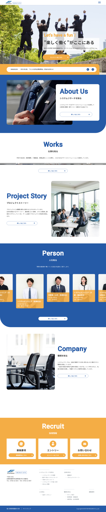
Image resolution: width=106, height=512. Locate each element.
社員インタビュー (47, 495)
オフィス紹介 (70, 495)
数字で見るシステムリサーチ (49, 477)
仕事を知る (67, 472)
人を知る (41, 492)
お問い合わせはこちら (84, 455)
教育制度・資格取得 (72, 497)
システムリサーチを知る (46, 472)
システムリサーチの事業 (48, 475)
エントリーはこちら (56, 57)
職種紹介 (69, 475)
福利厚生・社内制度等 (73, 499)
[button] (88, 69)
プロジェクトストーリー (73, 477)
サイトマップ (27, 509)
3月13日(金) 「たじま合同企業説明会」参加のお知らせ (51, 69)
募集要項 (91, 492)
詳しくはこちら (75, 114)
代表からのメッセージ (48, 479)
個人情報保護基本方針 (13, 509)
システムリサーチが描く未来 (49, 482)
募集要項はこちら (21, 455)
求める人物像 (45, 484)
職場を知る (67, 492)
